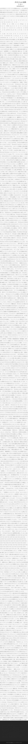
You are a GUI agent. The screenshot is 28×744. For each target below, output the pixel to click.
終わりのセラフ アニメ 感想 (8, 727)
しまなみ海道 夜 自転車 (13, 733)
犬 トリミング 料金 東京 (7, 725)
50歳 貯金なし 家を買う (19, 734)
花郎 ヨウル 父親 (18, 736)
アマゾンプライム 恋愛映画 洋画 (11, 729)
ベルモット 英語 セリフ (19, 725)
